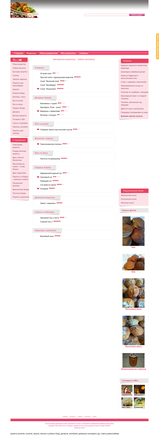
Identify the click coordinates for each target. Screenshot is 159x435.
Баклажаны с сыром (48, 103)
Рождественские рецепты (19, 152)
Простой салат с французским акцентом (56, 77)
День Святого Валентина (18, 159)
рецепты (73, 416)
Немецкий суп (46, 181)
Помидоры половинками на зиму (134, 112)
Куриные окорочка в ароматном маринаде (134, 67)
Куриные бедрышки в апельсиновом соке (129, 77)
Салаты (16, 75)
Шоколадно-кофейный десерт (133, 72)
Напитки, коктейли (20, 127)
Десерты (16, 112)
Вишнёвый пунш (47, 236)
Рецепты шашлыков (21, 197)
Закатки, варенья (20, 79)
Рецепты (31, 53)
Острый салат (46, 73)
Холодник (44, 189)
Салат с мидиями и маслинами (133, 82)
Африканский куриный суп (51, 173)
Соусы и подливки (20, 123)
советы (80, 416)
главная (65, 416)
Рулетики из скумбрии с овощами (134, 92)
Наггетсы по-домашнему (50, 159)
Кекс (133, 246)
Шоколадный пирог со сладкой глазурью (133, 97)
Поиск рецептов (49, 53)
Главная (18, 53)
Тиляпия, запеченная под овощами (131, 103)
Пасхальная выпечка (18, 184)
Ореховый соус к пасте (49, 218)
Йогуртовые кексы (133, 308)
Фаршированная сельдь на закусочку (132, 87)
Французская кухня (128, 195)
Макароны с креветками (50, 111)
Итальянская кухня (128, 199)
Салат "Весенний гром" (49, 81)
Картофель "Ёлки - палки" (50, 107)
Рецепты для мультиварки (18, 84)
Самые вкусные (19, 68)
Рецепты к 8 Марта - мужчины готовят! (20, 178)
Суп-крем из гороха (48, 185)
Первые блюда (19, 108)
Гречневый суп (46, 177)
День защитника (19, 173)
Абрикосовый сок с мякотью (133, 368)
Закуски (16, 89)
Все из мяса (18, 104)
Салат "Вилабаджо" (48, 85)
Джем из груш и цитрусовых (132, 109)
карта (95, 416)
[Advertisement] (79, 34)
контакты (88, 416)
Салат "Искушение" (48, 89)
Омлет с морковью (48, 203)
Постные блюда (19, 193)
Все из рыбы (18, 101)
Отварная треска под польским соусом (56, 130)
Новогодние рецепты (17, 146)
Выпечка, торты (19, 97)
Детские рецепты (20, 116)
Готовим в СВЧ (19, 119)
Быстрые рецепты (20, 72)
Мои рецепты (68, 53)
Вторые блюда (19, 93)
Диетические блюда (21, 189)
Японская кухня (127, 203)
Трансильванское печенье (51, 144)
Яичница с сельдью (48, 115)
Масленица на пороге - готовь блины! (19, 166)
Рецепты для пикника (18, 132)
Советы (83, 53)
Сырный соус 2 (46, 222)
